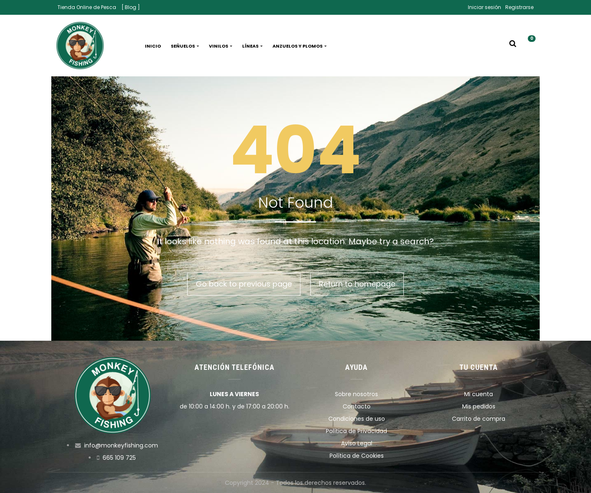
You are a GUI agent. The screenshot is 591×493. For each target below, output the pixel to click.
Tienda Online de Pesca (86, 7)
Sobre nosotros (356, 394)
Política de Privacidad (356, 431)
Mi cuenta (478, 394)
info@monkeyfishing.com (121, 445)
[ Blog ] (130, 7)
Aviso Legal (356, 443)
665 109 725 (119, 458)
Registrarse (519, 7)
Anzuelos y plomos (300, 46)
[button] (529, 46)
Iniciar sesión (484, 7)
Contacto (357, 406)
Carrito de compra (478, 419)
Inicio (153, 46)
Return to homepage (357, 284)
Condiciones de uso (356, 419)
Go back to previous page (244, 284)
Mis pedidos (478, 406)
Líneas (252, 46)
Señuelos (185, 46)
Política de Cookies (357, 456)
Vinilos (220, 46)
